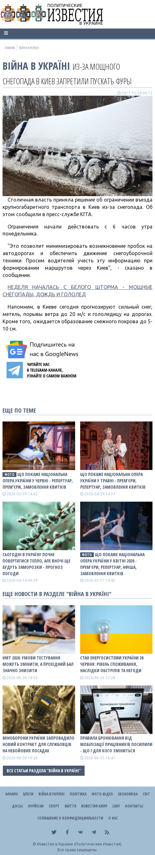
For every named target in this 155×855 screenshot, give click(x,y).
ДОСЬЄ (17, 806)
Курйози (36, 806)
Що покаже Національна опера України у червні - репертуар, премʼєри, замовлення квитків (38, 480)
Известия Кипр (94, 806)
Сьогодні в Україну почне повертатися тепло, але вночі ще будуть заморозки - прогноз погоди (36, 563)
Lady (116, 806)
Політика (78, 794)
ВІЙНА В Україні (36, 66)
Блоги (28, 794)
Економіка (128, 794)
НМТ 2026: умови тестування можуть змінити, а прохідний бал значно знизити (38, 664)
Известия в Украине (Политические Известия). (79, 844)
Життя (70, 806)
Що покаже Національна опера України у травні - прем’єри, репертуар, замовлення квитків (113, 480)
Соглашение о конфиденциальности (70, 818)
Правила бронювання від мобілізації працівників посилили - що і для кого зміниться (116, 744)
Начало (11, 794)
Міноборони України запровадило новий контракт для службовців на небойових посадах (39, 744)
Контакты (134, 806)
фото (9, 474)
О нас (113, 818)
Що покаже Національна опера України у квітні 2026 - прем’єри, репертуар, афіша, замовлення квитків (112, 563)
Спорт (54, 806)
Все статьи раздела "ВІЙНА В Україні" (44, 771)
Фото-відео (102, 794)
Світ (146, 794)
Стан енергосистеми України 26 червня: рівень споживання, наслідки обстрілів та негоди (111, 664)
